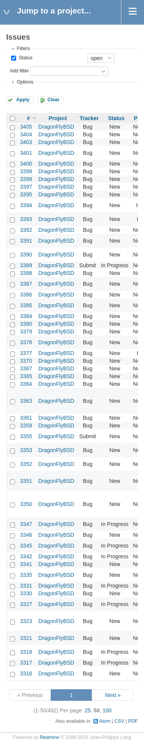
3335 (26, 575)
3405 (26, 127)
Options (25, 82)
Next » (113, 695)
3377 (26, 353)
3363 (26, 401)
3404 (26, 134)
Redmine (49, 737)
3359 (26, 425)
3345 (26, 546)
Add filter (19, 71)
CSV (119, 721)
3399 (26, 171)
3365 (26, 376)
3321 (26, 638)
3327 (26, 604)
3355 (26, 436)
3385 (26, 305)
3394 (26, 205)
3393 (26, 219)
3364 (26, 384)
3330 (26, 593)
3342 (26, 556)
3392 (26, 230)
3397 (26, 187)
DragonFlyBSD (56, 127)
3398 (26, 179)
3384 (26, 316)
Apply (23, 99)
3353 (26, 450)
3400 (26, 164)
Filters (23, 48)
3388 (26, 273)
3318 (26, 652)
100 (107, 710)
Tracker (89, 118)
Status (24, 57)
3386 (26, 294)
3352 (26, 464)
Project (58, 118)
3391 (26, 241)
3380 (26, 324)
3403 (26, 142)
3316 (26, 673)
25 (88, 710)
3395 (26, 194)
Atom (104, 721)
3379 (26, 331)
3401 (26, 153)
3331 (26, 586)
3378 (26, 342)
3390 (26, 254)
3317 (26, 663)
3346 (26, 535)
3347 (26, 524)
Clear (53, 99)
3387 (26, 284)
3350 (26, 504)
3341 (26, 564)
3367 (26, 368)
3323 (26, 621)
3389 (26, 265)
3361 (26, 418)
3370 (26, 361)
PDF (133, 721)
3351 (26, 481)
